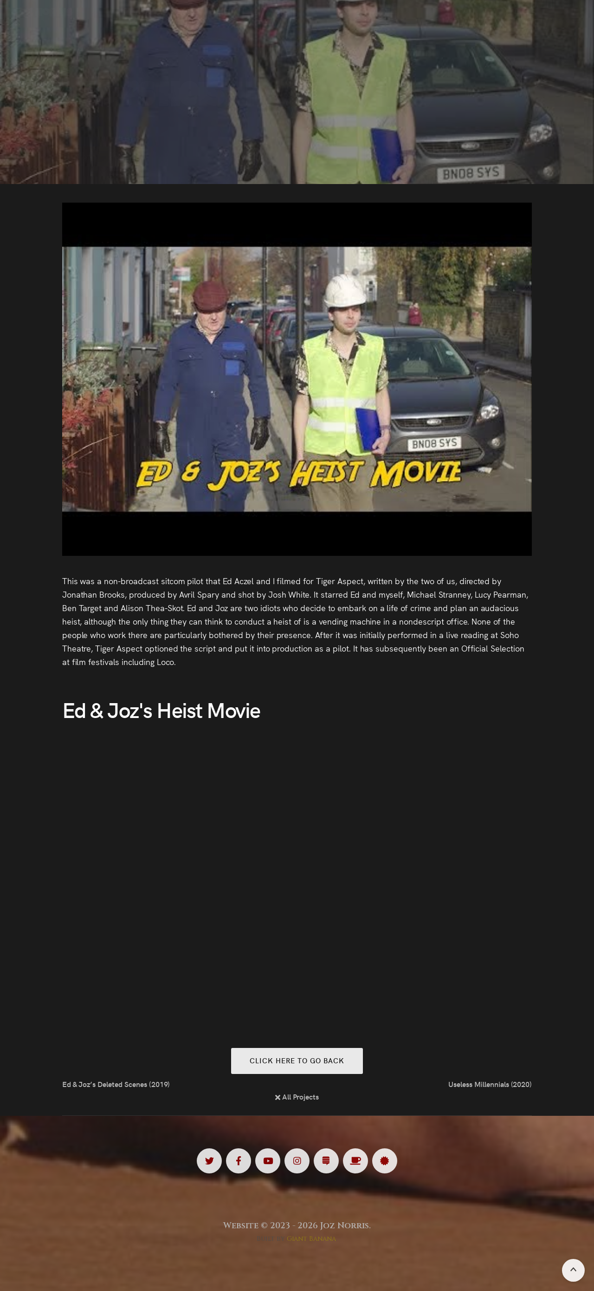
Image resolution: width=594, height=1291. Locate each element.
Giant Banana (311, 1238)
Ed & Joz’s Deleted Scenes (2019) (116, 1084)
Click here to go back (297, 1060)
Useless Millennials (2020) (490, 1084)
